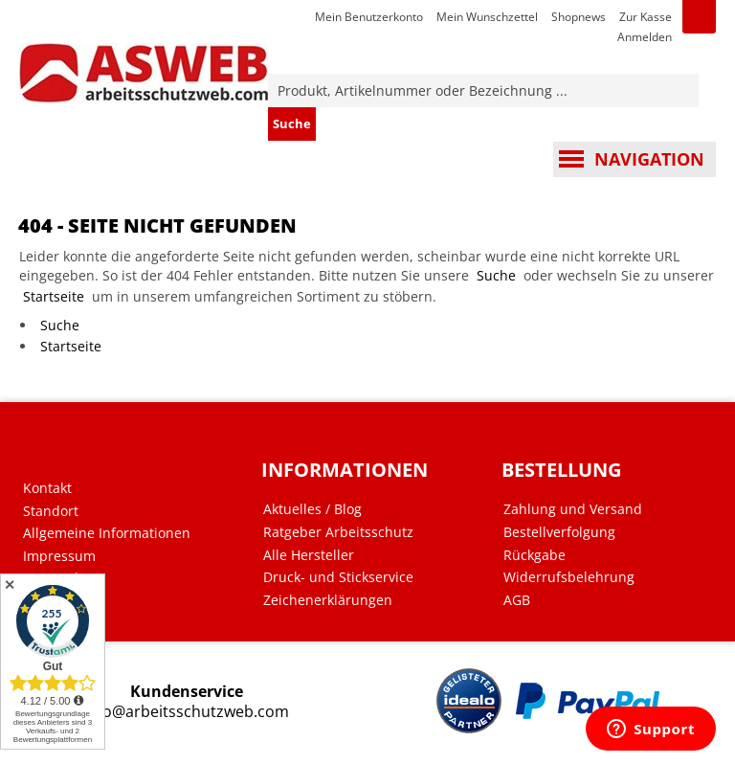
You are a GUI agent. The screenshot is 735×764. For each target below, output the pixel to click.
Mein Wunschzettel (487, 17)
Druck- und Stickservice (338, 577)
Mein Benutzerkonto (369, 17)
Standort (50, 511)
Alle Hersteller (308, 555)
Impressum (59, 556)
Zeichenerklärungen (327, 600)
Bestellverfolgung (559, 532)
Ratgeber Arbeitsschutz (338, 532)
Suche (496, 275)
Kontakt (47, 488)
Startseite (53, 296)
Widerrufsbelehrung (569, 577)
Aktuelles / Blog (312, 509)
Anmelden (644, 37)
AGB (516, 600)
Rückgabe (534, 555)
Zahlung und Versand (572, 509)
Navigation (649, 158)
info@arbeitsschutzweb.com (186, 712)
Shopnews (578, 17)
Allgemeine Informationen (106, 533)
